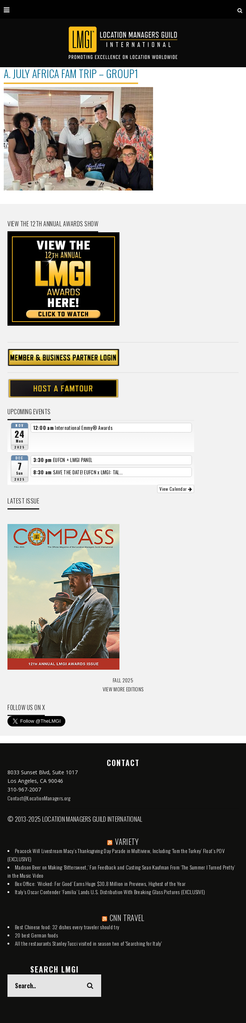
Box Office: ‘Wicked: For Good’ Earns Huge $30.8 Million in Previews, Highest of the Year (100, 883)
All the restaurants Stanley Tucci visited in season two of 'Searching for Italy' (88, 943)
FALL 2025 (123, 680)
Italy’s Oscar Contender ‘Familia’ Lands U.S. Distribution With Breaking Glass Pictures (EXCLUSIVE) (110, 892)
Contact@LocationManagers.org (38, 798)
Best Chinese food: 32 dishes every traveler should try (67, 927)
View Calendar (175, 489)
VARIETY (126, 841)
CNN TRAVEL (127, 917)
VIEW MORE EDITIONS (123, 689)
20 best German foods (36, 935)
